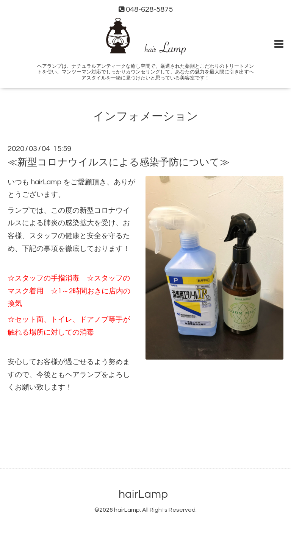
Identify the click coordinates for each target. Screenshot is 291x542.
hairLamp (143, 494)
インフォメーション (145, 116)
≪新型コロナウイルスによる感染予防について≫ (119, 162)
